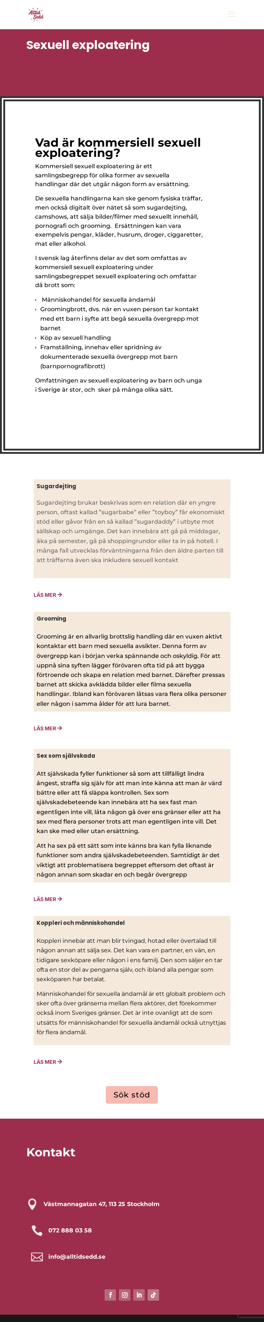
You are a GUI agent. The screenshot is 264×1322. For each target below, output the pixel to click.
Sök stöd (132, 1094)
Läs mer (45, 728)
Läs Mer (45, 595)
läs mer (45, 899)
